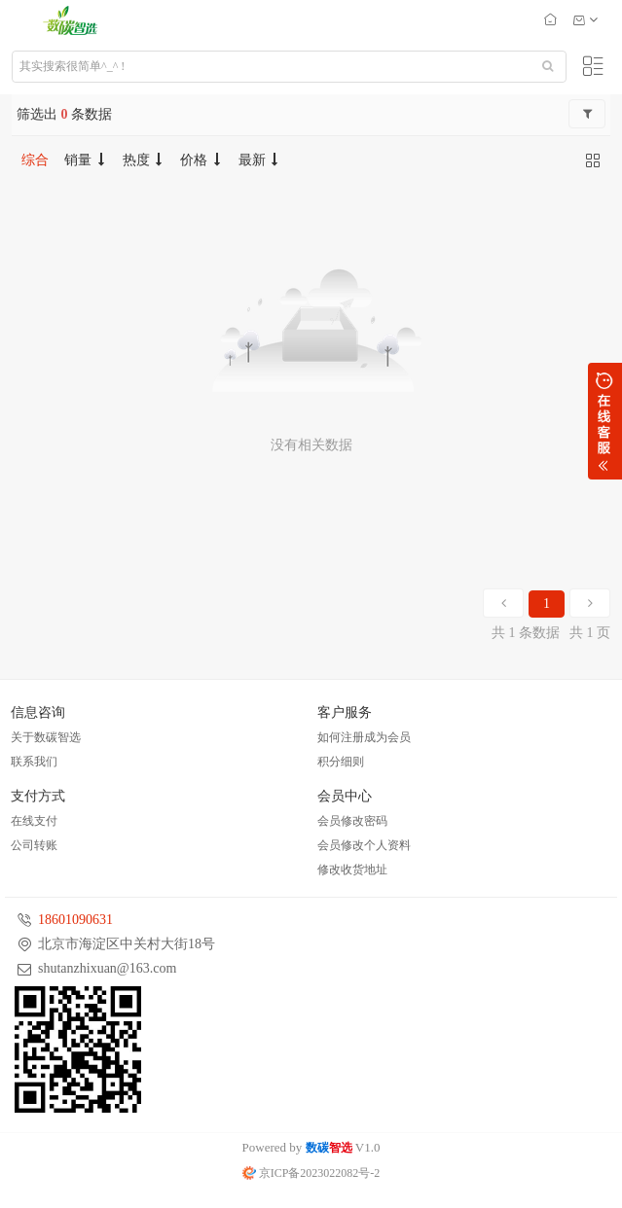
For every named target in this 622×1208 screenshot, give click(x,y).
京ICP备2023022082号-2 (311, 1173)
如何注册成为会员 (364, 737)
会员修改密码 (352, 821)
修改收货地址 (352, 869)
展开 (605, 421)
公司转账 (34, 845)
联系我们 (34, 761)
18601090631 (75, 919)
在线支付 (34, 821)
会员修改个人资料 (364, 845)
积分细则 (340, 761)
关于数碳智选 (46, 737)
